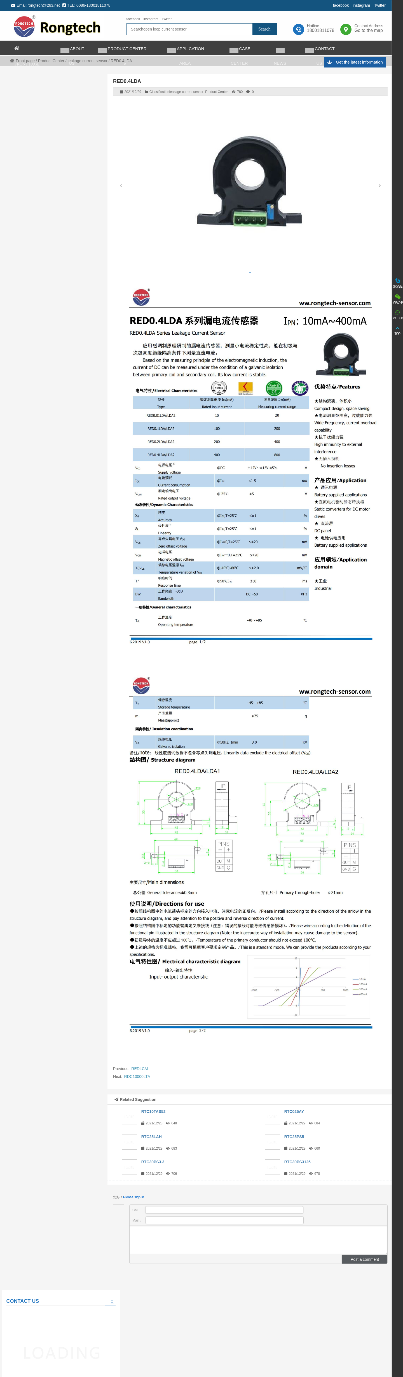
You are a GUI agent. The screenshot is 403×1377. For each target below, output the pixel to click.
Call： (217, 1210)
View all (50, 373)
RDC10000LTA (137, 1076)
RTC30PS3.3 (152, 1162)
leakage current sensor (186, 92)
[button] (380, 187)
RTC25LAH (151, 1136)
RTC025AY (294, 1111)
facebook (340, 5)
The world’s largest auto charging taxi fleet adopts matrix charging (63, 340)
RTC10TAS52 (153, 1111)
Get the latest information (354, 62)
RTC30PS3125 (297, 1162)
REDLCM (139, 1068)
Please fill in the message (50, 268)
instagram (360, 5)
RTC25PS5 (294, 1136)
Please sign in (133, 1197)
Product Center (216, 92)
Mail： (218, 1220)
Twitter (379, 5)
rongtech (57, 26)
